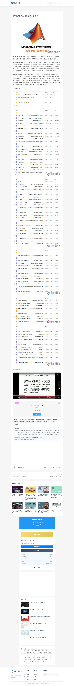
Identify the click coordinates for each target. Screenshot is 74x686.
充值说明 (36, 674)
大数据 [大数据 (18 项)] (31, 654)
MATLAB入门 (23, 419)
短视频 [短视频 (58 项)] (26, 659)
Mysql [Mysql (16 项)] (43, 650)
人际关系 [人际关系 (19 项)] (23, 654)
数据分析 (22, 421)
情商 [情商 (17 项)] (50, 654)
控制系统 (16, 421)
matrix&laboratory (40, 419)
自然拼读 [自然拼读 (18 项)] (23, 661)
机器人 (33, 421)
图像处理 (55, 419)
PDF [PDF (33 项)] (46, 650)
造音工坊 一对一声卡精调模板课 (38, 637)
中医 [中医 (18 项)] (41, 652)
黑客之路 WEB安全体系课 (36, 609)
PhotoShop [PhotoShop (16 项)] (23, 652)
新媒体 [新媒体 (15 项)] (43, 657)
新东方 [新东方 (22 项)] (38, 657)
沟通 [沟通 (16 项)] (50, 657)
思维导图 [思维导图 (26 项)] (46, 654)
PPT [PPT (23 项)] (28, 652)
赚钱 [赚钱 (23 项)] (40, 661)
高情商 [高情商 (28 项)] (44, 661)
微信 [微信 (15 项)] (38, 654)
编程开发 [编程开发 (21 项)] (38, 659)
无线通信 (28, 421)
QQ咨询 (37, 567)
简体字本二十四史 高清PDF (55, 476)
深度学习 (39, 421)
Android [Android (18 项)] (28, 650)
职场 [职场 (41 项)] (42, 659)
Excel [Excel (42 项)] (36, 650)
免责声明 (36, 679)
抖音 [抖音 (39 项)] (22, 657)
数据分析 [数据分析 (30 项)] (34, 657)
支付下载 (37, 550)
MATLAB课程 (31, 419)
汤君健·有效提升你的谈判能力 (19, 476)
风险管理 (16, 424)
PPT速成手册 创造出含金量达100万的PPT (40, 616)
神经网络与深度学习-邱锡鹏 (56, 511)
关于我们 (26, 674)
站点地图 (26, 676)
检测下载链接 (37, 546)
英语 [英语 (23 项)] (27, 661)
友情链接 (26, 679)
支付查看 (37, 414)
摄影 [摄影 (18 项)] (26, 657)
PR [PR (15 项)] (30, 652)
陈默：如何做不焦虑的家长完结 (38, 623)
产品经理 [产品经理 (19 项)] (45, 652)
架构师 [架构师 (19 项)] (47, 657)
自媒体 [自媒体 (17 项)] (46, 659)
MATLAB (16, 419)
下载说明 (36, 676)
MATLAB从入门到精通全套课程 (27, 439)
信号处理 (49, 419)
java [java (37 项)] (39, 650)
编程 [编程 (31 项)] (34, 659)
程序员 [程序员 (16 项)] (30, 659)
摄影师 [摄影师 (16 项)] (29, 657)
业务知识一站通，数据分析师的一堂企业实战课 (30, 511)
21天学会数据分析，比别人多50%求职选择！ (17, 511)
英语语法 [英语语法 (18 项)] (36, 661)
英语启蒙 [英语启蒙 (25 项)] (31, 661)
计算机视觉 (45, 421)
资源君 (15, 13)
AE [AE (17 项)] (22, 650)
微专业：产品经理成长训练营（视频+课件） (17, 495)
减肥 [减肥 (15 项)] (27, 654)
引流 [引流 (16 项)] (35, 654)
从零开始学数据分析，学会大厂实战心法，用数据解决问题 (56, 496)
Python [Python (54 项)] (37, 652)
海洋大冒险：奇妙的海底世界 (37, 630)
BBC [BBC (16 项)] (32, 650)
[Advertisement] (37, 453)
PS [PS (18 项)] (33, 652)
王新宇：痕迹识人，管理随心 (37, 602)
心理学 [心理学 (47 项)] (42, 654)
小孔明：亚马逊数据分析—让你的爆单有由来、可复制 (43, 511)
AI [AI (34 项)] (24, 650)
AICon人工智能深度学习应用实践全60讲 (43, 495)
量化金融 (52, 421)
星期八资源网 (17, 439)
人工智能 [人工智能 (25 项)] (49, 652)
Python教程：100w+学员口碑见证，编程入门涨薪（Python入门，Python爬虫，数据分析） (30, 497)
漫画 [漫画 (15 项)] (22, 659)
